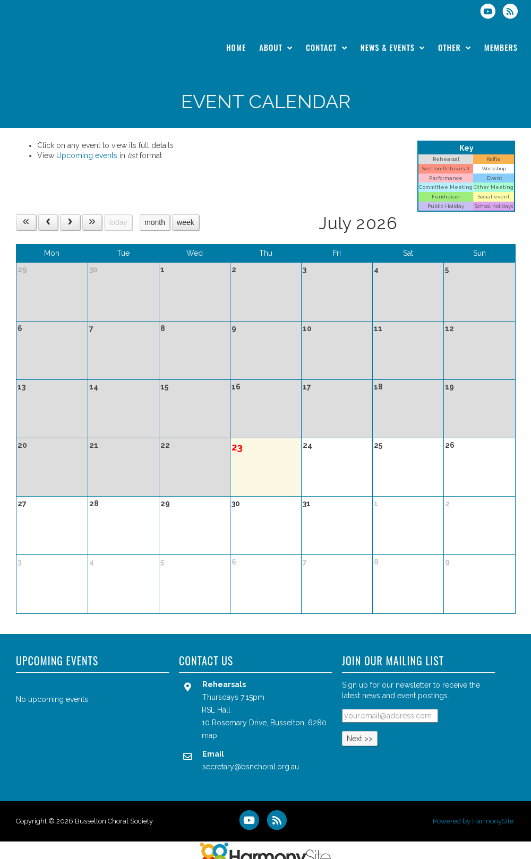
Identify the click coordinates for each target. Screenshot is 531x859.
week (185, 222)
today (118, 222)
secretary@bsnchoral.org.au (250, 766)
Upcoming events (86, 155)
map (209, 735)
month (154, 222)
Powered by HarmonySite (473, 821)
